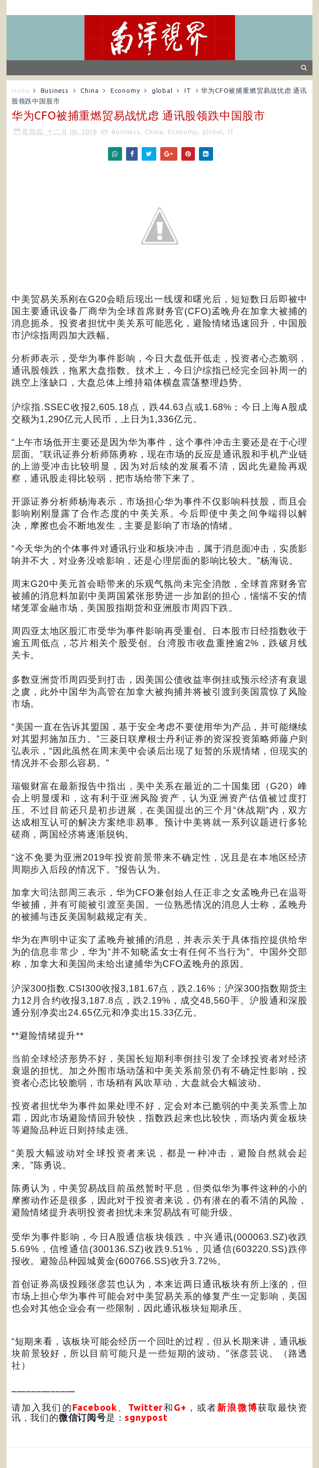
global (162, 90)
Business (55, 90)
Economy (125, 90)
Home (21, 90)
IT (187, 90)
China (89, 90)
